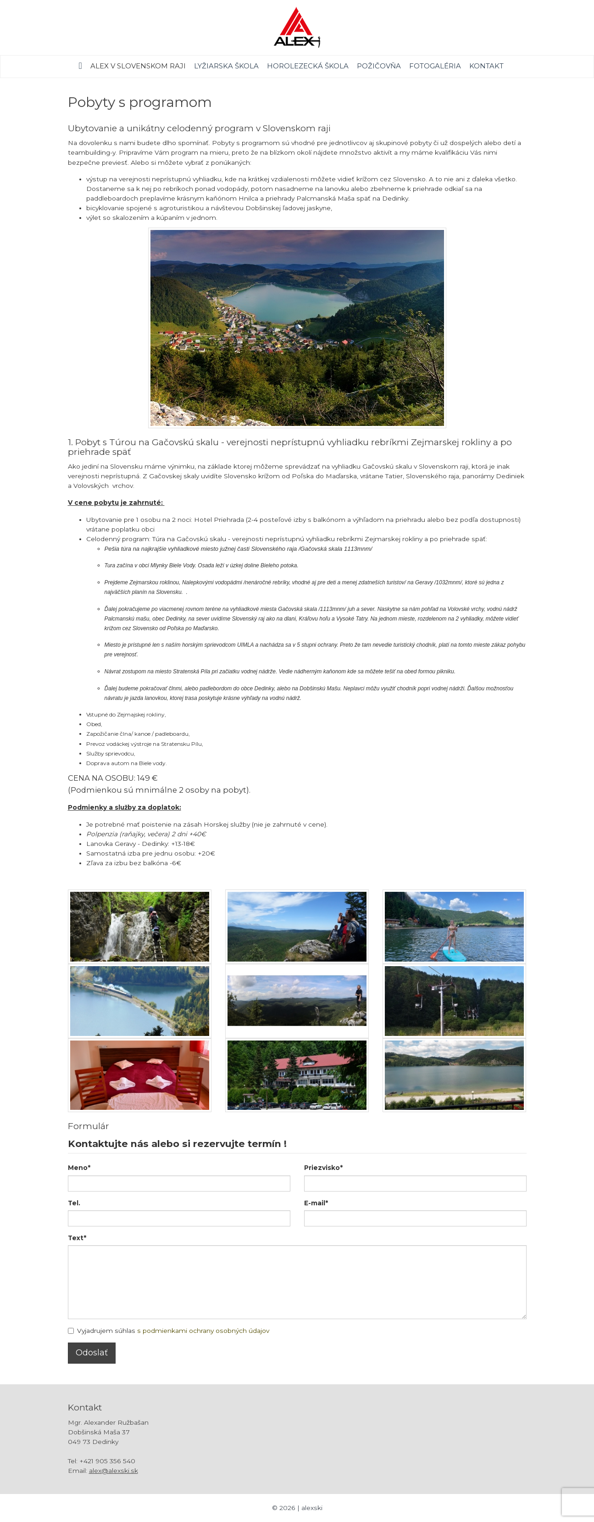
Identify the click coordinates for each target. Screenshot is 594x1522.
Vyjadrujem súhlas (168, 1330)
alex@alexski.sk (113, 1470)
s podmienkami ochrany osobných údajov (203, 1330)
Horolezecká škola (308, 66)
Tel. (74, 1203)
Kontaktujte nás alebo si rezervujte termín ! (177, 1143)
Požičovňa (379, 66)
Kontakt (486, 66)
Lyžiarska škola (226, 66)
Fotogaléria (435, 66)
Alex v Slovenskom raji (138, 66)
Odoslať (92, 1353)
